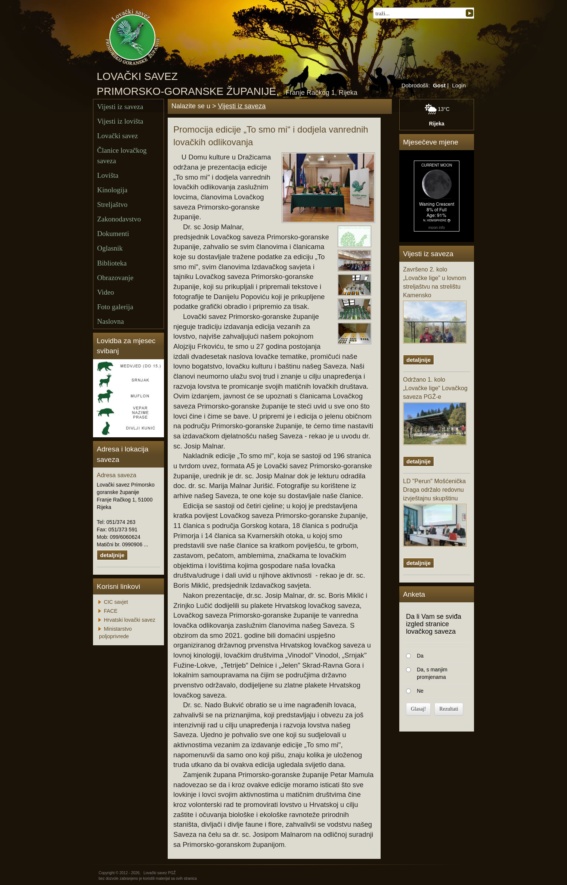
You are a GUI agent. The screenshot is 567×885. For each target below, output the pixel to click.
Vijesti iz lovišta (120, 121)
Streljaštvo (112, 204)
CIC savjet (116, 602)
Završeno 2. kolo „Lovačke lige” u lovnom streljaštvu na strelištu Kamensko (435, 304)
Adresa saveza (116, 475)
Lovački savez (117, 136)
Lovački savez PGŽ (159, 873)
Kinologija (112, 190)
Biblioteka (112, 263)
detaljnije (112, 555)
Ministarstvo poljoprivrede (115, 632)
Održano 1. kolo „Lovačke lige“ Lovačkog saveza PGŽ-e (435, 410)
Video (105, 292)
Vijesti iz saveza (120, 107)
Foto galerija (115, 307)
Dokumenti (113, 233)
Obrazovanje (115, 278)
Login (459, 85)
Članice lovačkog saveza (121, 155)
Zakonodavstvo (119, 219)
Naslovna (110, 321)
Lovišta (107, 175)
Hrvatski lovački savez (129, 620)
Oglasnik (110, 248)
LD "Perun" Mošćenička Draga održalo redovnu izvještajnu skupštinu (435, 512)
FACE (111, 611)
